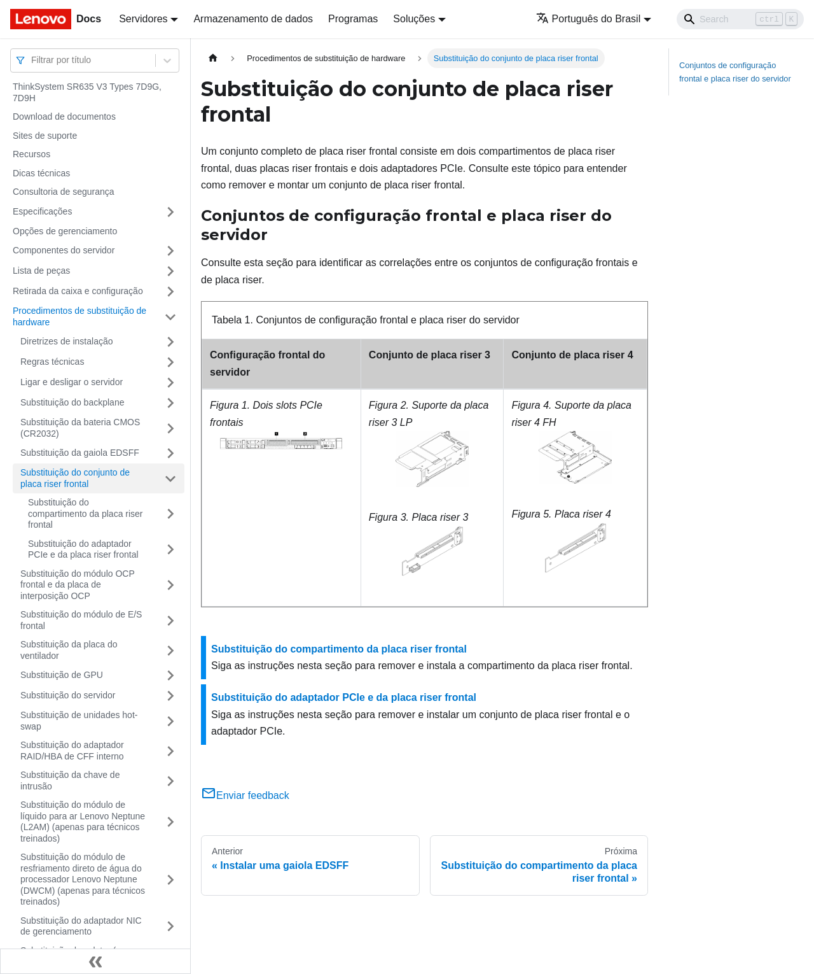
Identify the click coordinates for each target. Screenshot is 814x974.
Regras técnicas (52, 361)
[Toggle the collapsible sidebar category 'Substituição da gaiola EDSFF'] (170, 453)
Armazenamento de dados (253, 18)
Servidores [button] (143, 18)
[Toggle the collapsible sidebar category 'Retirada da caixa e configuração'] (170, 291)
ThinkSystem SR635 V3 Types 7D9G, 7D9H (87, 92)
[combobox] (32, 60)
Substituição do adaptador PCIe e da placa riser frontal (83, 549)
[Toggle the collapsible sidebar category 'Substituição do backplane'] (170, 403)
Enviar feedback (245, 795)
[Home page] (213, 58)
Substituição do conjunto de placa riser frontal (75, 478)
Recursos (31, 154)
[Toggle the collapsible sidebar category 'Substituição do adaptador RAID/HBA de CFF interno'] (170, 751)
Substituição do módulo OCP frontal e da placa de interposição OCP (77, 584)
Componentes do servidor (63, 250)
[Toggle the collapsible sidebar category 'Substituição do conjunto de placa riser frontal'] (170, 478)
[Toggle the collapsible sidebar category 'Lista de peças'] (170, 271)
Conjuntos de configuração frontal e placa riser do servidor (735, 71)
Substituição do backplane (72, 402)
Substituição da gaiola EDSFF (79, 453)
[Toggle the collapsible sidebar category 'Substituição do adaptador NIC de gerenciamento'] (170, 927)
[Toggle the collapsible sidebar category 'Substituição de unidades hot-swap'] (170, 721)
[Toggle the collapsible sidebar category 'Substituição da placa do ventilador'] (170, 650)
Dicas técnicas (41, 173)
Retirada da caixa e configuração (78, 291)
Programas (353, 18)
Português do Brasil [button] (588, 18)
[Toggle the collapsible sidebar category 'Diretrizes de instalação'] (170, 342)
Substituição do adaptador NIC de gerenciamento (81, 926)
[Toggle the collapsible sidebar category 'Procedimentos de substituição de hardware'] (170, 317)
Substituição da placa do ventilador (69, 650)
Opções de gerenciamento (65, 231)
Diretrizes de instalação (66, 341)
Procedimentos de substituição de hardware (79, 316)
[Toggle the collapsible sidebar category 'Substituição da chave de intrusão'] (170, 781)
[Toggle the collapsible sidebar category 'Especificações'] (170, 212)
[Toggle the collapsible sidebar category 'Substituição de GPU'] (170, 675)
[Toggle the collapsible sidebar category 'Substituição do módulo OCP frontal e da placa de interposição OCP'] (170, 585)
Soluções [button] (414, 18)
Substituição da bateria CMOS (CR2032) (80, 428)
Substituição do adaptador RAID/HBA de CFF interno (72, 750)
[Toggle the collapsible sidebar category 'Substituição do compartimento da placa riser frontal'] (170, 514)
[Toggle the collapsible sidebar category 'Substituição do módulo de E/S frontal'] (170, 620)
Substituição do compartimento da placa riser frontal (85, 513)
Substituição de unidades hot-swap (78, 720)
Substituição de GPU (61, 675)
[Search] (740, 19)
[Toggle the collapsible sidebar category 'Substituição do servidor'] (170, 696)
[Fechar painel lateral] (95, 961)
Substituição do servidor (67, 695)
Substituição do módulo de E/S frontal (81, 620)
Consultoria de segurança (63, 192)
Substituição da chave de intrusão (70, 780)
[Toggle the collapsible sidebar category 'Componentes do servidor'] (170, 251)
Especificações (42, 211)
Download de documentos (64, 116)
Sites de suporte (45, 136)
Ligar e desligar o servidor (71, 382)
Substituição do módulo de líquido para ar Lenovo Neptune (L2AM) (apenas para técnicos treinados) (82, 821)
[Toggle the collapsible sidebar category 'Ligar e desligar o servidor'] (170, 382)
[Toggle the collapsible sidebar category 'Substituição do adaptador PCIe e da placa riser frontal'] (170, 550)
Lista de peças (41, 270)
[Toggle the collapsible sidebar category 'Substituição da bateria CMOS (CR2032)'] (170, 428)
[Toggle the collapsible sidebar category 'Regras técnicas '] (170, 362)
